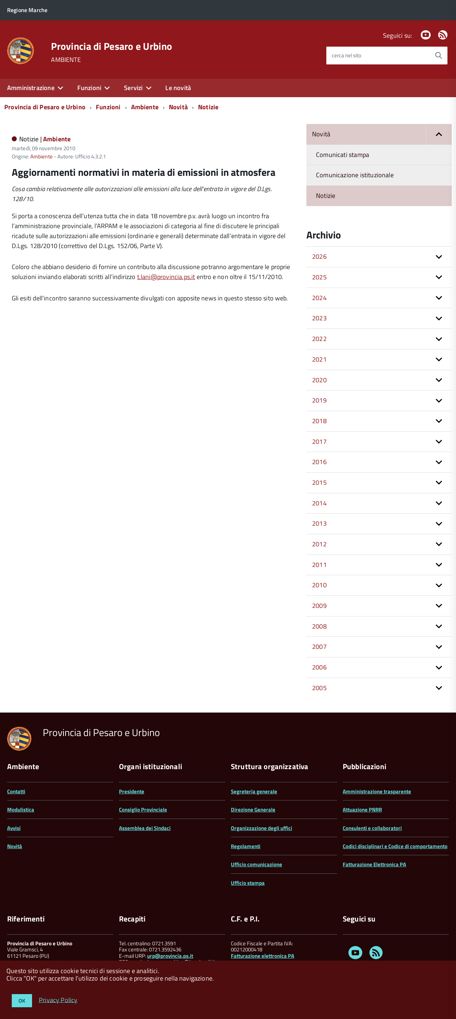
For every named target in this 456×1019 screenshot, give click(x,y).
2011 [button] (319, 564)
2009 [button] (319, 605)
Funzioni (89, 88)
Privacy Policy (58, 999)
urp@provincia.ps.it (170, 956)
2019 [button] (319, 400)
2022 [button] (319, 338)
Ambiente (145, 107)
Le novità (178, 88)
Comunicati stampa (342, 154)
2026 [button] (319, 256)
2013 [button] (319, 523)
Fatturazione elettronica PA (262, 956)
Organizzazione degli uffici (261, 828)
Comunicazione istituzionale (355, 175)
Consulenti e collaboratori (372, 828)
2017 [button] (319, 441)
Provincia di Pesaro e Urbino (111, 46)
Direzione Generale (253, 809)
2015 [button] (319, 482)
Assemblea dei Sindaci (145, 828)
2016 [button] (319, 462)
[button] (439, 134)
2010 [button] (319, 585)
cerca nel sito (346, 55)
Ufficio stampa (248, 883)
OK (22, 1001)
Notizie (208, 107)
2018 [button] (319, 421)
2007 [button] (319, 646)
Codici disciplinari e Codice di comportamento (395, 846)
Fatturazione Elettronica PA (374, 864)
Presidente (131, 791)
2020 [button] (319, 380)
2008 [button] (319, 626)
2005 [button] (319, 688)
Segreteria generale (254, 791)
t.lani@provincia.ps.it (166, 277)
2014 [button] (319, 503)
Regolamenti (245, 846)
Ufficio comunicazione (256, 864)
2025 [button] (319, 277)
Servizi (133, 88)
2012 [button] (319, 544)
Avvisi (14, 828)
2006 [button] (319, 667)
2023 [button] (319, 318)
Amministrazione (31, 88)
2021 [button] (319, 359)
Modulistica (20, 809)
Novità (178, 107)
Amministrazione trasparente (377, 791)
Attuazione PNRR (362, 809)
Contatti (16, 791)
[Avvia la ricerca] (438, 55)
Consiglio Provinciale (143, 809)
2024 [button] (319, 298)
